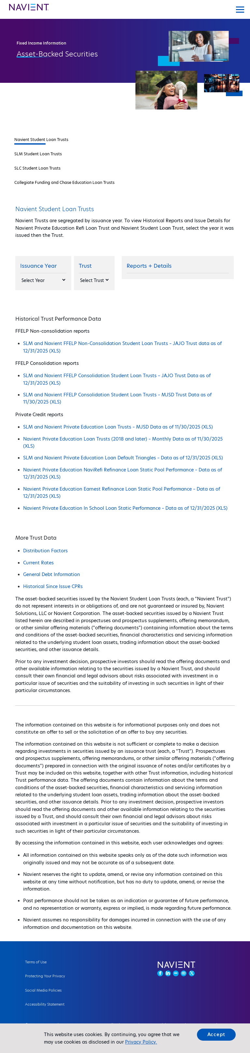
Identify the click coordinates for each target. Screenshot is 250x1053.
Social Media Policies (43, 990)
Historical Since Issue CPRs (53, 586)
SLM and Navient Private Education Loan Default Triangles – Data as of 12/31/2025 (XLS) (123, 458)
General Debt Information (51, 574)
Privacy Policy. (141, 1042)
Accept (216, 1034)
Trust (85, 266)
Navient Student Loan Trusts (41, 139)
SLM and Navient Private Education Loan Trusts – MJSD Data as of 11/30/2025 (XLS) (118, 427)
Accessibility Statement (44, 1004)
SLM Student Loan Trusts (38, 154)
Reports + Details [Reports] (149, 266)
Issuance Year (38, 266)
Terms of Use (36, 962)
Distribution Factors (45, 550)
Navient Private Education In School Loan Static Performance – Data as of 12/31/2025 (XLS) (125, 508)
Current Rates (38, 562)
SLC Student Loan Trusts (37, 168)
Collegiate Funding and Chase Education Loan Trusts (64, 182)
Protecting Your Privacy (45, 976)
